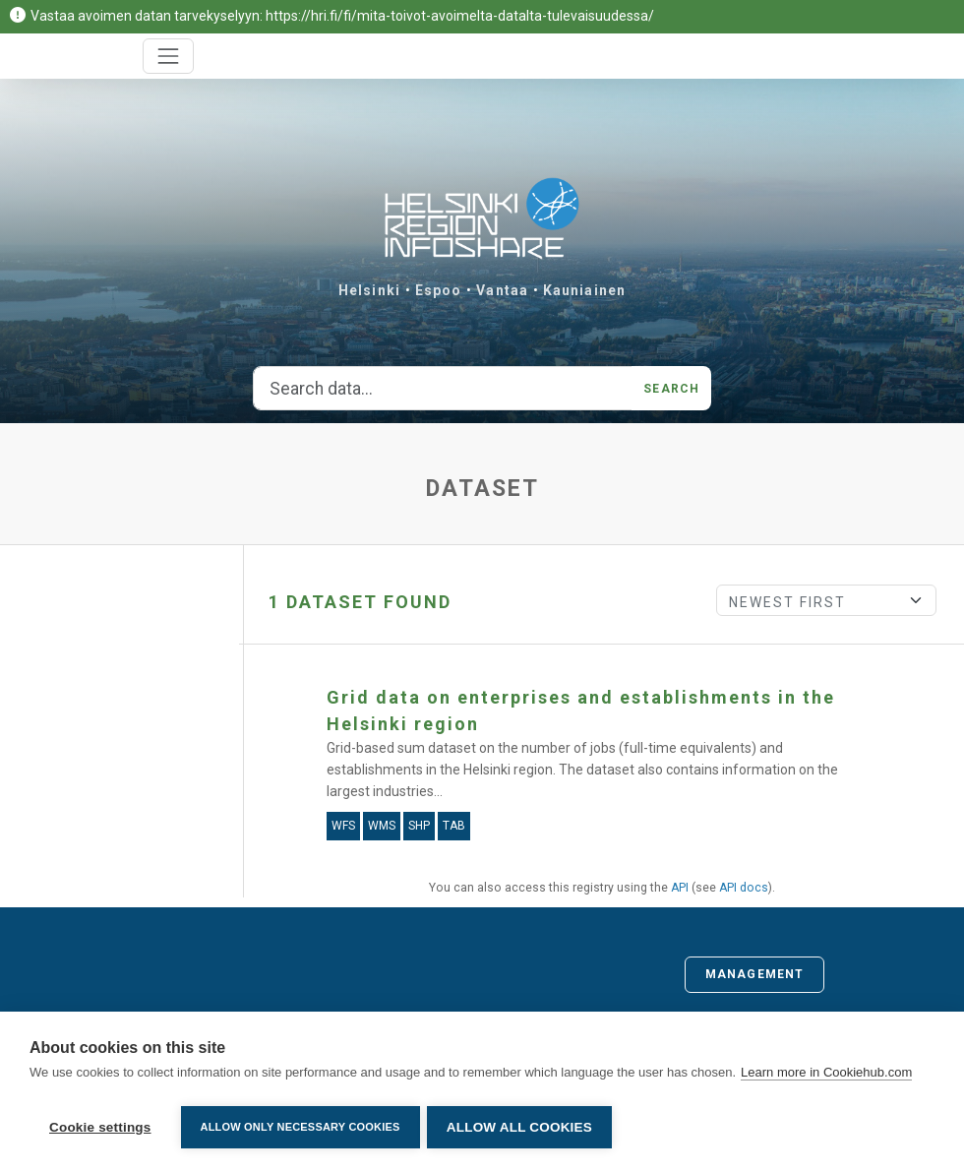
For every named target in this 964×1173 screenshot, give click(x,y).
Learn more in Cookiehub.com (826, 1075)
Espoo (438, 290)
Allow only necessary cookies (300, 1127)
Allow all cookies (522, 1127)
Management (754, 974)
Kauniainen (584, 290)
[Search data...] (443, 388)
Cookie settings (100, 1127)
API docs (743, 888)
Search (671, 389)
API (680, 888)
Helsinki (369, 290)
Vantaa (502, 290)
